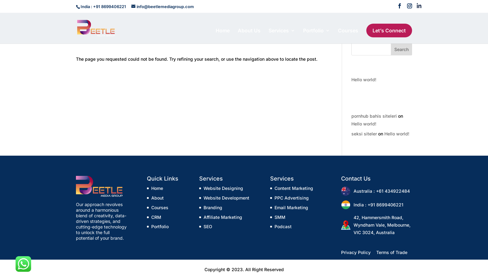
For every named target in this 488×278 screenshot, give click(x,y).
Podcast (283, 226)
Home (223, 31)
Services (279, 31)
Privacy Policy (356, 252)
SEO (208, 226)
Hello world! (363, 79)
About (157, 197)
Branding (213, 207)
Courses (348, 31)
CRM (156, 217)
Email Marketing (291, 207)
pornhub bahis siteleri (374, 116)
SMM (279, 217)
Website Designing (223, 188)
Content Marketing (293, 188)
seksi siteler (364, 133)
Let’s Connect (389, 30)
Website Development (226, 197)
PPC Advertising (291, 197)
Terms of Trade (391, 252)
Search (401, 49)
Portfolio (313, 31)
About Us (249, 31)
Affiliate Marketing (223, 217)
